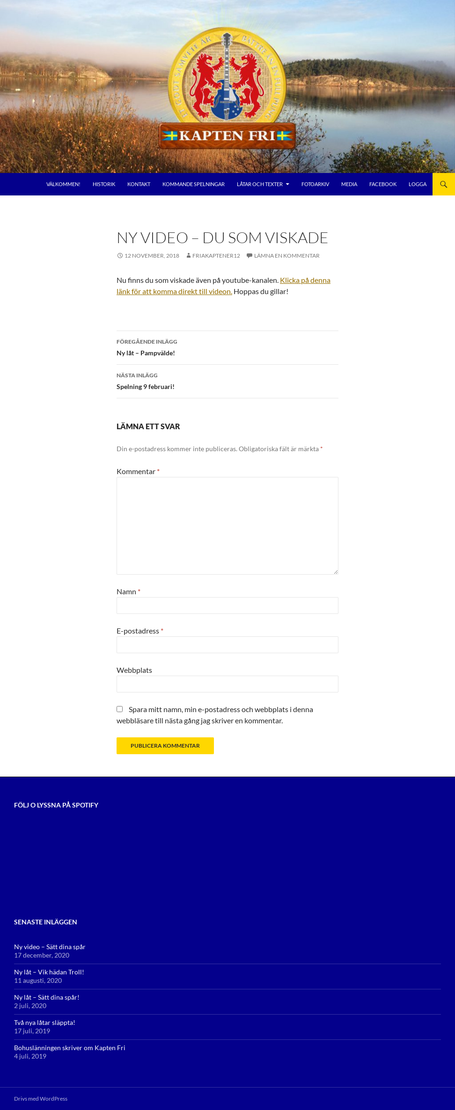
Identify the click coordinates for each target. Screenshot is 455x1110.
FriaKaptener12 (216, 255)
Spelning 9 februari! (227, 380)
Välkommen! (63, 184)
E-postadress (140, 630)
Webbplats (134, 669)
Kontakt (138, 184)
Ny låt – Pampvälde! (227, 346)
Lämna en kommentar (287, 255)
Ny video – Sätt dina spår (50, 947)
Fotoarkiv (315, 184)
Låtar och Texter (260, 184)
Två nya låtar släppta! (44, 1022)
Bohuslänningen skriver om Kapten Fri (69, 1048)
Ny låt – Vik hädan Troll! (49, 972)
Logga (417, 184)
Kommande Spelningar (193, 184)
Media (349, 184)
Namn (128, 591)
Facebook (382, 184)
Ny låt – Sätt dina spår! (47, 997)
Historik (104, 184)
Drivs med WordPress (40, 1098)
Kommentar (138, 471)
